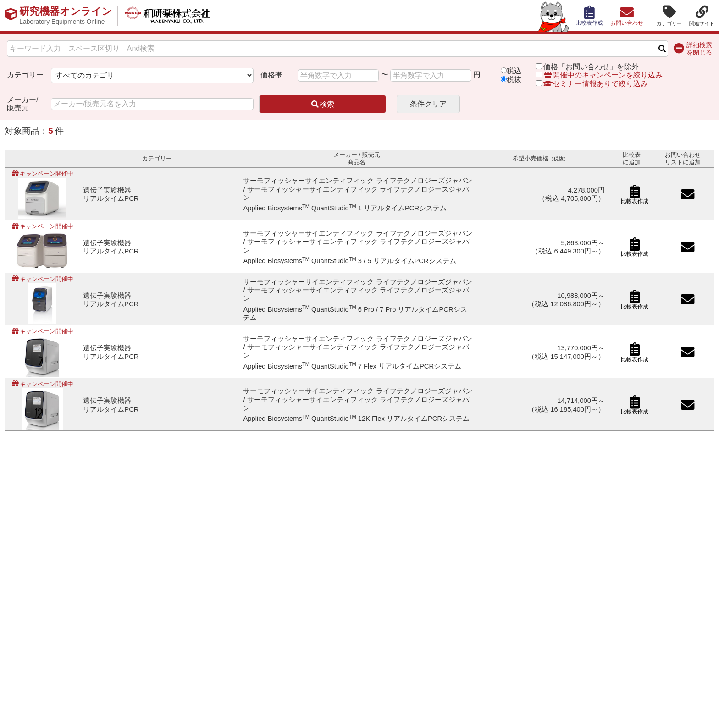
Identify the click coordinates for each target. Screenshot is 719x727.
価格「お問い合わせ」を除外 (591, 67)
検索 (322, 104)
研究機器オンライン (65, 16)
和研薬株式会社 (167, 15)
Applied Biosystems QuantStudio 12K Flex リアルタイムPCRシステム (356, 418)
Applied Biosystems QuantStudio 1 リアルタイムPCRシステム (345, 208)
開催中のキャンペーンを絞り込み (603, 75)
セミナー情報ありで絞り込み (592, 84)
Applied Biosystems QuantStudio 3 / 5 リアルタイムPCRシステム (349, 260)
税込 (514, 71)
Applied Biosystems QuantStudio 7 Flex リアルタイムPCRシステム (352, 366)
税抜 (514, 79)
